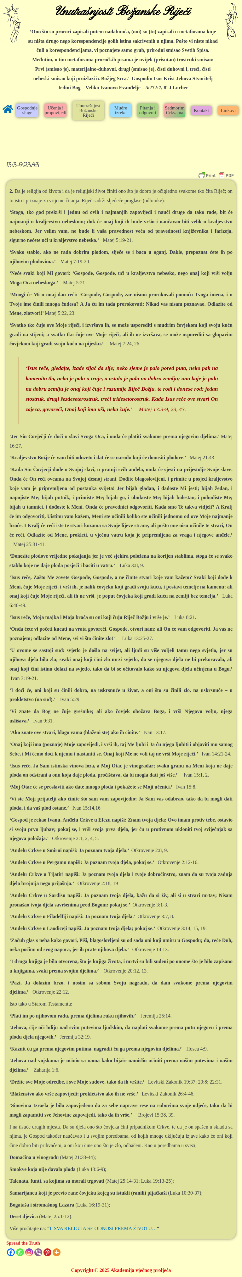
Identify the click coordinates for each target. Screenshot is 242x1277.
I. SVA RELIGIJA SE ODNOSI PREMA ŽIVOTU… (103, 1228)
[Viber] (38, 1252)
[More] (56, 1252)
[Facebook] (11, 1252)
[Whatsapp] (20, 1252)
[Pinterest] (47, 1252)
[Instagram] (29, 1252)
